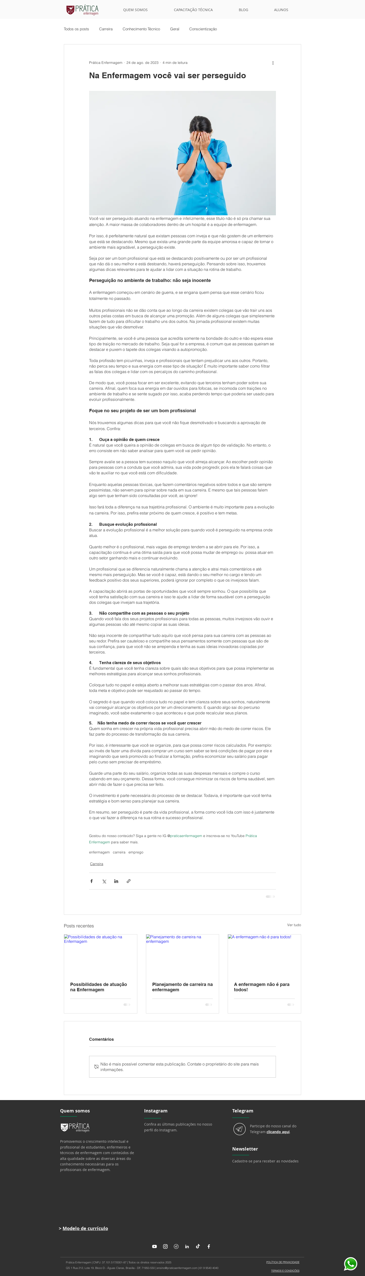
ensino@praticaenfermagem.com (177, 1268)
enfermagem (99, 852)
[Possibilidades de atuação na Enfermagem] (100, 954)
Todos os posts (76, 29)
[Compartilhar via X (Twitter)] (103, 881)
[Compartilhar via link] (128, 881)
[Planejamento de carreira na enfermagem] (182, 954)
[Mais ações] (273, 63)
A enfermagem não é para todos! (262, 987)
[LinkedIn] (187, 1246)
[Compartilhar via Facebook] (91, 881)
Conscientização (203, 29)
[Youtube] (154, 1246)
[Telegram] (176, 1246)
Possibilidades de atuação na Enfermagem (98, 987)
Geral (174, 29)
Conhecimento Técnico (141, 29)
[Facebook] (208, 1246)
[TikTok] (197, 1246)
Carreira (106, 29)
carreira (119, 852)
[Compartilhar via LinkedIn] (116, 881)
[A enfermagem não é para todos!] (264, 954)
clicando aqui (278, 1131)
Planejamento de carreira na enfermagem (182, 987)
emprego (135, 852)
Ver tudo (294, 925)
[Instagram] (165, 1246)
